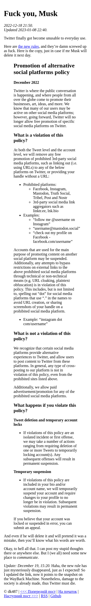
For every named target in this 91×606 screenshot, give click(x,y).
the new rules (28, 46)
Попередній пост (38, 591)
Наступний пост (21, 596)
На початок (67, 591)
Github (55, 596)
